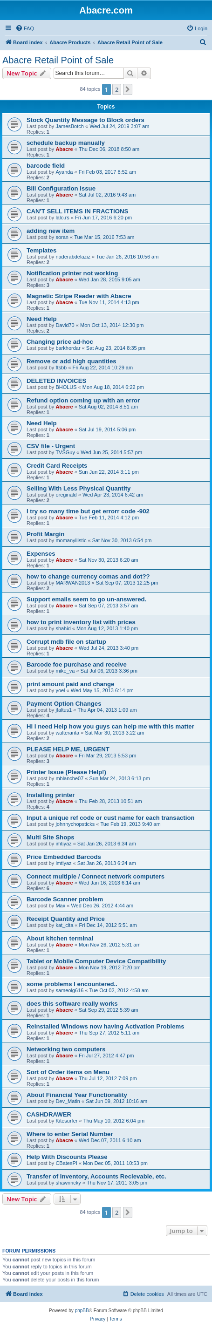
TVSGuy (65, 452)
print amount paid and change (70, 684)
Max (60, 905)
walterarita (67, 733)
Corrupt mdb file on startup (66, 641)
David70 (64, 325)
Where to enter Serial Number (70, 1134)
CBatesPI (66, 1163)
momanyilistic (70, 540)
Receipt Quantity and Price (66, 918)
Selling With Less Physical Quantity (78, 488)
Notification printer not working (72, 273)
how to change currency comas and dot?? (88, 576)
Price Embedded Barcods (64, 856)
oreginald (65, 494)
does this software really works (72, 1003)
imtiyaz (63, 843)
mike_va (65, 671)
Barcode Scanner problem (65, 899)
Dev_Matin (67, 1101)
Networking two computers (66, 1049)
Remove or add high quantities (71, 361)
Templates (41, 250)
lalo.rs (62, 217)
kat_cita (64, 925)
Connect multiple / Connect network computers (95, 876)
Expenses (41, 553)
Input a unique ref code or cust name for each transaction (111, 817)
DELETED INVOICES (56, 380)
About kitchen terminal (60, 938)
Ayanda (64, 172)
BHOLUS (65, 387)
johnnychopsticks (75, 824)
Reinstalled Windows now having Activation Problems (106, 1026)
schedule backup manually (66, 142)
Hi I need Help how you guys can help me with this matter (110, 726)
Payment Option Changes (64, 703)
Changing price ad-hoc (60, 341)
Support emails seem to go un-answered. (86, 599)
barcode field (46, 165)
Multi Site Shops (51, 837)
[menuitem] (24, 28)
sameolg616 (69, 990)
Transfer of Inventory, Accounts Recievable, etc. (96, 1176)
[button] (127, 89)
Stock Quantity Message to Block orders (85, 119)
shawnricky (68, 1182)
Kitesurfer (66, 1121)
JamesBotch (69, 126)
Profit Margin (45, 534)
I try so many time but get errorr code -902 (88, 511)
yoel (60, 690)
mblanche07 (69, 778)
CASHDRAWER (49, 1114)
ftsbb (61, 367)
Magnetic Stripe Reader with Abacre (79, 296)
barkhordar (67, 348)
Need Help (42, 318)
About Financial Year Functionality (77, 1094)
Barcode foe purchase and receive (77, 664)
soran (61, 237)
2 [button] (116, 89)
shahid (62, 628)
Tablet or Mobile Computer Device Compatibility (96, 961)
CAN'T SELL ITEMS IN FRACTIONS (77, 211)
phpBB (82, 1310)
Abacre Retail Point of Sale (58, 60)
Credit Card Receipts (57, 465)
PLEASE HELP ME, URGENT (68, 749)
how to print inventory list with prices (81, 622)
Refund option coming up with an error (83, 400)
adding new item (51, 230)
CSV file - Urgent (51, 446)
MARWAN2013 (72, 583)
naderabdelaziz (72, 256)
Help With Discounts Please (67, 1156)
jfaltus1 (63, 710)
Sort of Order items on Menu (68, 1072)
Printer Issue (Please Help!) (66, 772)
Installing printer (51, 794)
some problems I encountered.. (72, 984)
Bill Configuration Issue (61, 188)
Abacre (64, 149)
